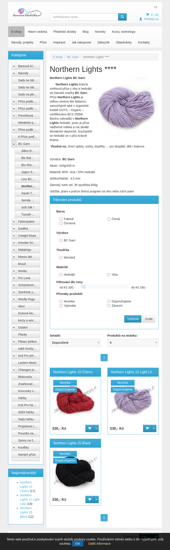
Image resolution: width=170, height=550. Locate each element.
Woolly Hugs (26, 299)
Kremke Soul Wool (29, 242)
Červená (67, 223)
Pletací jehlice (27, 341)
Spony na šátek (28, 440)
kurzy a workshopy (29, 320)
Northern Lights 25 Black (26, 512)
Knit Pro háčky (27, 405)
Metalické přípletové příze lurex (29, 122)
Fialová (66, 219)
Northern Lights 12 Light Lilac (30, 499)
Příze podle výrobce (29, 101)
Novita (22, 271)
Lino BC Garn (30, 179)
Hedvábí (67, 274)
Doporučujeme (119, 301)
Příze (43, 42)
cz (155, 7)
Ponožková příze (29, 115)
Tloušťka (62, 250)
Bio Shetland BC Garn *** (30, 165)
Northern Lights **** (30, 186)
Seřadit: (55, 335)
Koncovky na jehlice (29, 391)
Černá (113, 219)
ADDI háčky (26, 412)
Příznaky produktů (69, 294)
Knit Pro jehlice (28, 355)
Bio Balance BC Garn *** (30, 158)
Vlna (112, 274)
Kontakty (144, 42)
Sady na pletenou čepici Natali (29, 94)
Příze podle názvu (29, 129)
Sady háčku (26, 419)
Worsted (67, 257)
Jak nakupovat (81, 42)
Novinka (67, 301)
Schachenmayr (28, 285)
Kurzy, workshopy (123, 31)
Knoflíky (23, 447)
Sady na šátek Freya (29, 80)
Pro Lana (24, 278)
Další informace (99, 543)
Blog (86, 31)
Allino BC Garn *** (30, 151)
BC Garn (24, 144)
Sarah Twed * (30, 193)
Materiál (62, 267)
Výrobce (62, 233)
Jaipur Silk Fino (30, 172)
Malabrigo (24, 249)
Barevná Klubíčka (29, 66)
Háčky (22, 398)
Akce (21, 306)
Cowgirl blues (27, 235)
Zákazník (103, 42)
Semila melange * (30, 200)
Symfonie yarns (28, 292)
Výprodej (68, 305)
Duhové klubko (28, 313)
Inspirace (59, 42)
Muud (22, 264)
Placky (22, 334)
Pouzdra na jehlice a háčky (29, 433)
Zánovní (115, 305)
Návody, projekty (22, 42)
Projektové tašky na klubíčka (29, 426)
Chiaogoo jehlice (29, 370)
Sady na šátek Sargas (29, 87)
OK (77, 543)
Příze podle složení (29, 108)
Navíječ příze (27, 454)
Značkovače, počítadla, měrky (29, 384)
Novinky (100, 31)
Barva (60, 211)
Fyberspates (26, 221)
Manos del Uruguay (29, 257)
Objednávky (124, 42)
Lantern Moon (27, 362)
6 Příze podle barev (29, 136)
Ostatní (23, 327)
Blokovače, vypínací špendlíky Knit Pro (29, 377)
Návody (23, 73)
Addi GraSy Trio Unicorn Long (29, 348)
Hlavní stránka (37, 31)
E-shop (16, 31)
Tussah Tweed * (30, 214)
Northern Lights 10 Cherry (26, 487)
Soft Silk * (27, 207)
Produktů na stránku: (122, 335)
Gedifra (23, 228)
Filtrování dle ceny (69, 282)
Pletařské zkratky (64, 31)
